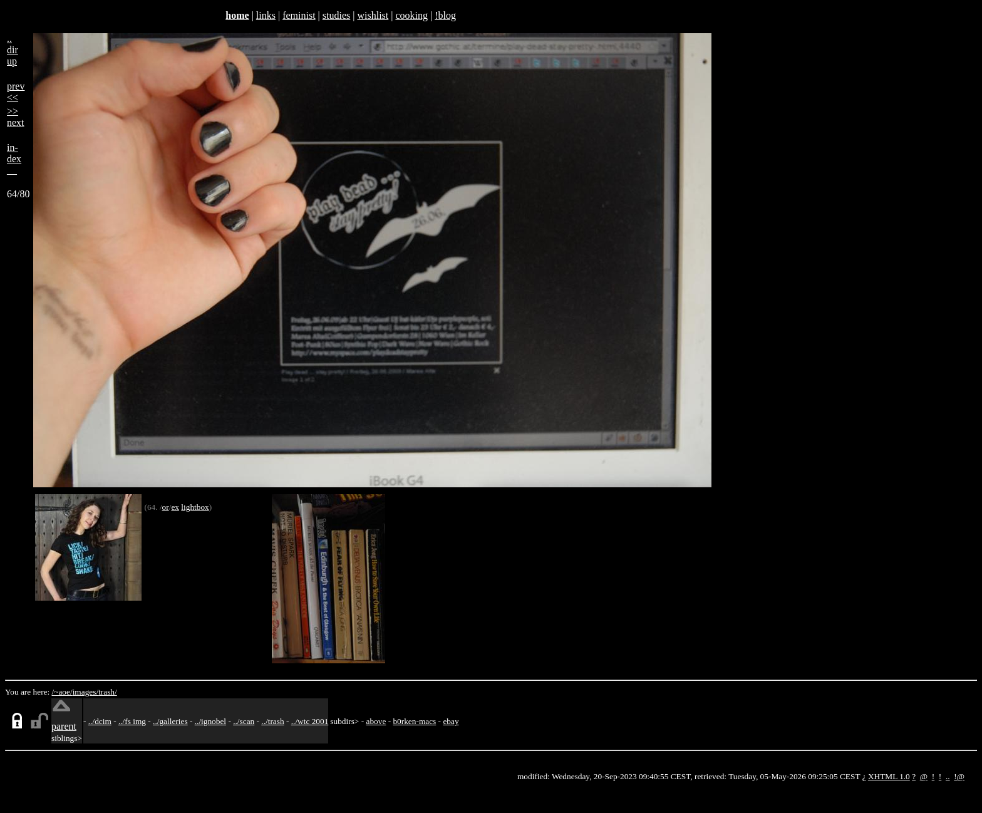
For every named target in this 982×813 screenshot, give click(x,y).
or (165, 507)
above (376, 721)
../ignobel (210, 721)
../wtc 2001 (310, 721)
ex (175, 507)
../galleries (170, 721)
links (266, 15)
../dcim (99, 721)
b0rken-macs (414, 721)
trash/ (107, 691)
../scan (243, 721)
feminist (298, 15)
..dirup (12, 49)
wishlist (372, 15)
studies (336, 15)
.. (948, 776)
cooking (411, 15)
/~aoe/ (62, 691)
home (237, 15)
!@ (959, 776)
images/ (85, 691)
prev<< (15, 92)
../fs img (132, 721)
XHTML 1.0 (889, 776)
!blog (445, 15)
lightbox (195, 507)
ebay (450, 721)
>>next (15, 117)
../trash (272, 721)
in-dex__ (14, 158)
